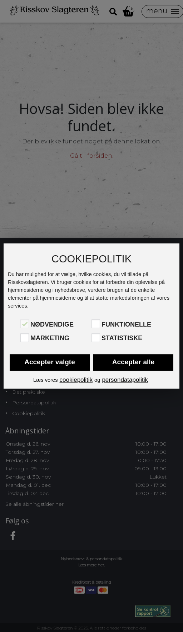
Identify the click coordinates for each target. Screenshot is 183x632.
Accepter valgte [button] (49, 362)
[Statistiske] (96, 337)
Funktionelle (126, 324)
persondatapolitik (125, 379)
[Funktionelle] (96, 323)
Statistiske (122, 338)
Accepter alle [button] (133, 362)
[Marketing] (24, 337)
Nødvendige (52, 324)
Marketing (49, 338)
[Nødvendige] (24, 323)
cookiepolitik (76, 379)
